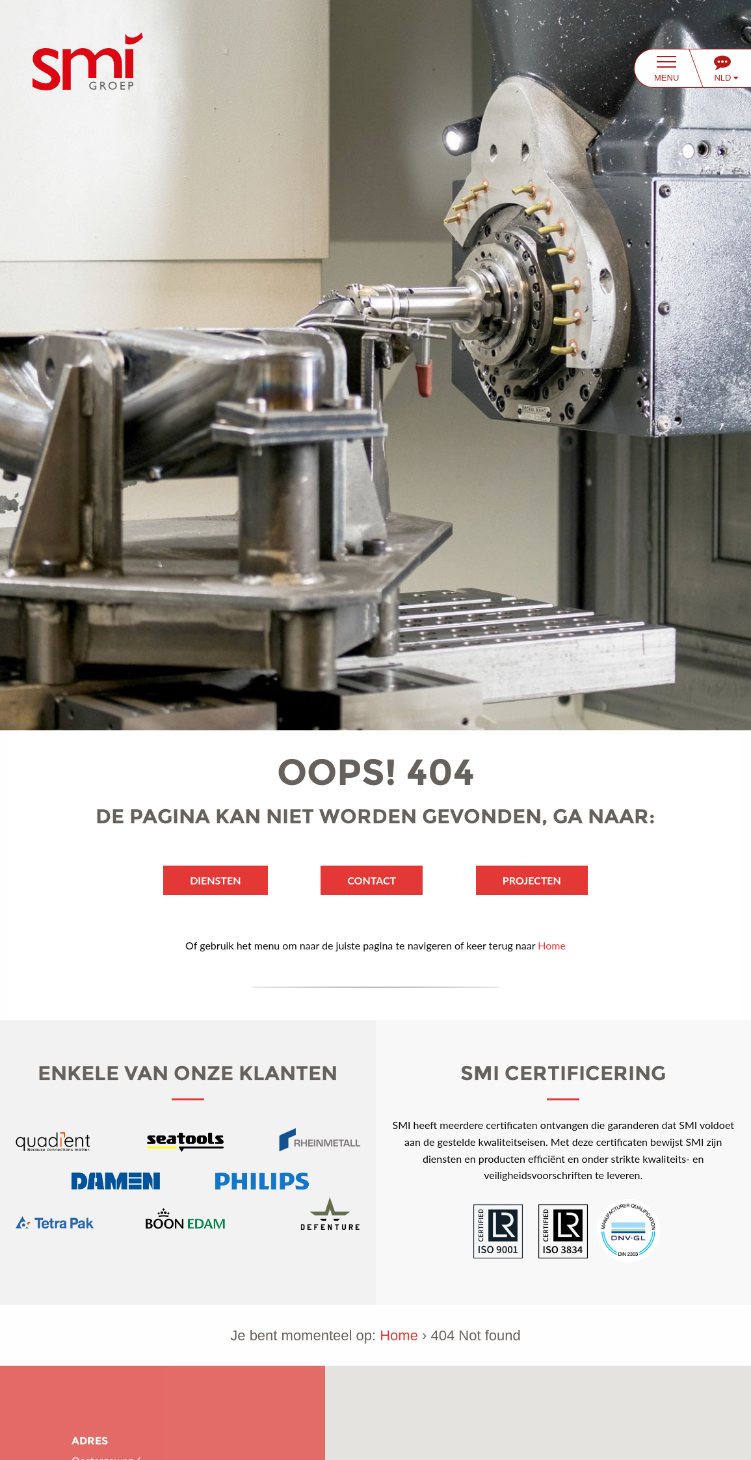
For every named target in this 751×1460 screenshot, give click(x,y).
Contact (371, 880)
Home (552, 945)
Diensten (215, 880)
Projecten (532, 880)
